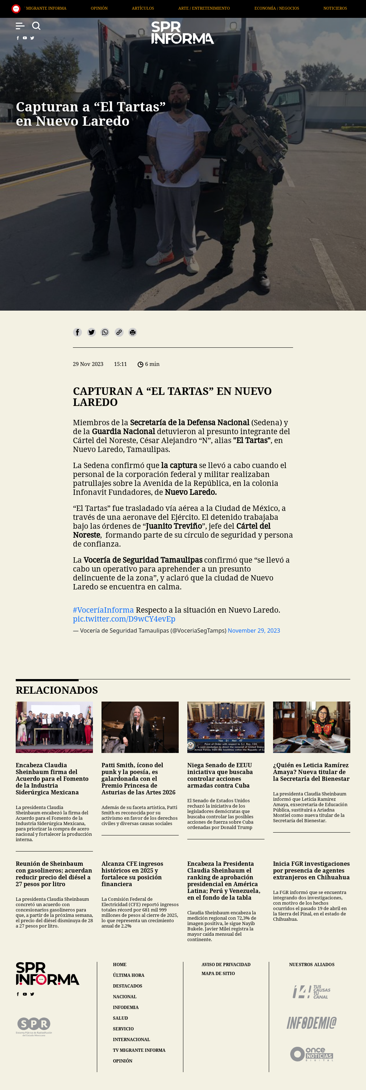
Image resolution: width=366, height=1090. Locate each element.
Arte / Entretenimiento (298, 8)
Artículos (237, 8)
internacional (131, 1039)
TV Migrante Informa (137, 8)
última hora (128, 975)
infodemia (126, 1007)
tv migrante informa (139, 1050)
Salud (26, 8)
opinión (122, 1061)
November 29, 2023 (254, 630)
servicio (123, 1029)
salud (120, 1018)
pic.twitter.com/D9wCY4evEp (124, 619)
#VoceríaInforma (103, 610)
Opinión (193, 8)
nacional (125, 997)
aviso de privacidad (226, 965)
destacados (127, 986)
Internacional (73, 8)
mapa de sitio (218, 973)
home (120, 964)
